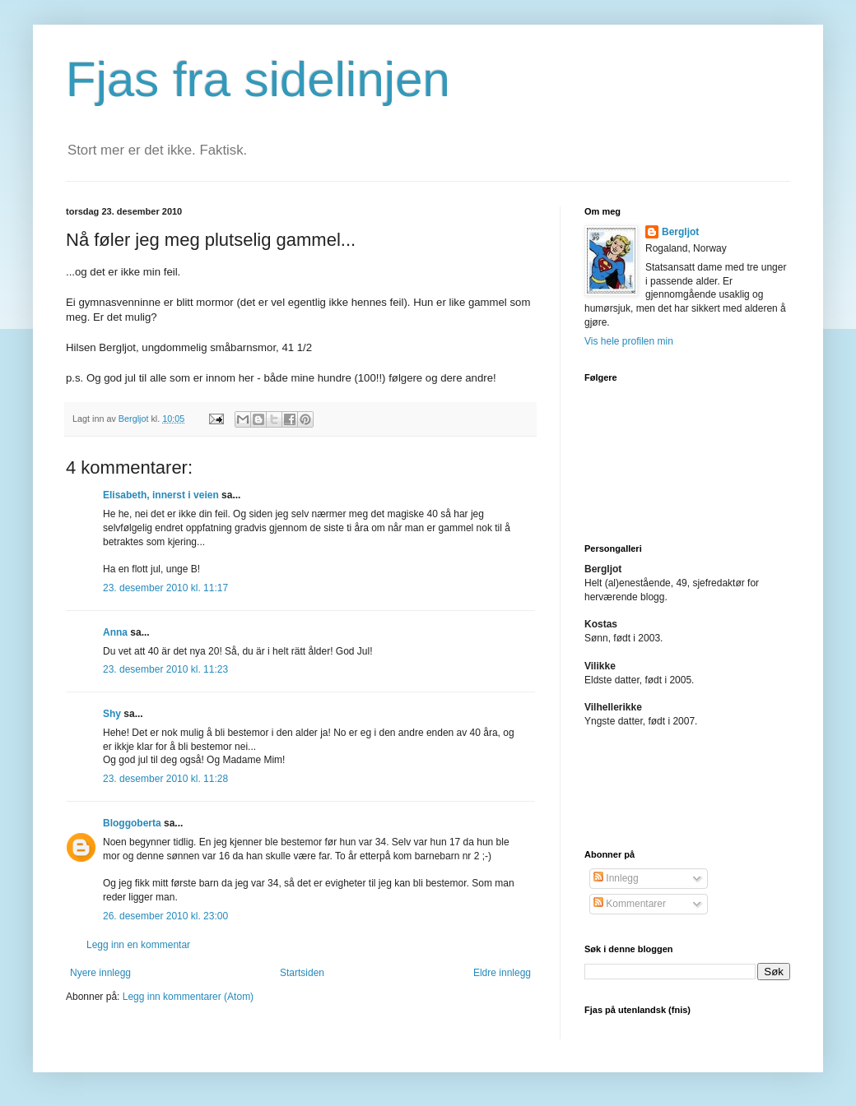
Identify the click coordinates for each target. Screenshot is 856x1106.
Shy (112, 714)
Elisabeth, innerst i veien (161, 495)
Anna (115, 632)
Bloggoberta (132, 823)
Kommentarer (629, 903)
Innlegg (616, 878)
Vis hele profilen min (628, 341)
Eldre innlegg (502, 973)
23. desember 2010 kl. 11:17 (165, 588)
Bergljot (680, 232)
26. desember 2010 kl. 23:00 (165, 916)
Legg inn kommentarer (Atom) (188, 996)
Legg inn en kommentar (138, 945)
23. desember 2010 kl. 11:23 (165, 669)
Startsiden (302, 973)
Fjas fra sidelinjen (258, 79)
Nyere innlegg (100, 973)
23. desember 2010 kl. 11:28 (165, 778)
